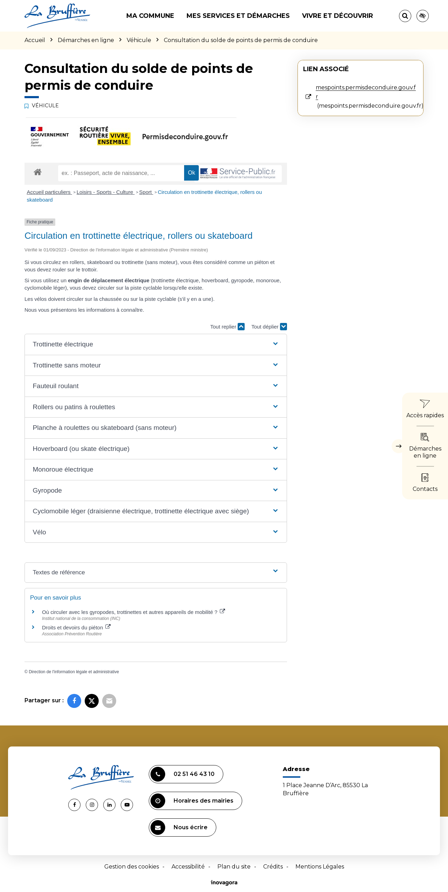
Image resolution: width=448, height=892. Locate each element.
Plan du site (234, 866)
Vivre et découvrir (337, 16)
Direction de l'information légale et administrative (74, 671)
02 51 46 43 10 (182, 774)
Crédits (273, 866)
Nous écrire (179, 827)
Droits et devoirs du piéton (76, 627)
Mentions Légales (319, 866)
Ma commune (150, 16)
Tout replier (227, 326)
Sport (146, 192)
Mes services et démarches (238, 16)
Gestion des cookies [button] (131, 866)
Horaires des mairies (191, 800)
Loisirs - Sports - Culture (106, 192)
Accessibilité (188, 866)
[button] (155, 344)
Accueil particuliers (49, 192)
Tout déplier (269, 326)
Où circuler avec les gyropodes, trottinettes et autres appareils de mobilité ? (133, 612)
